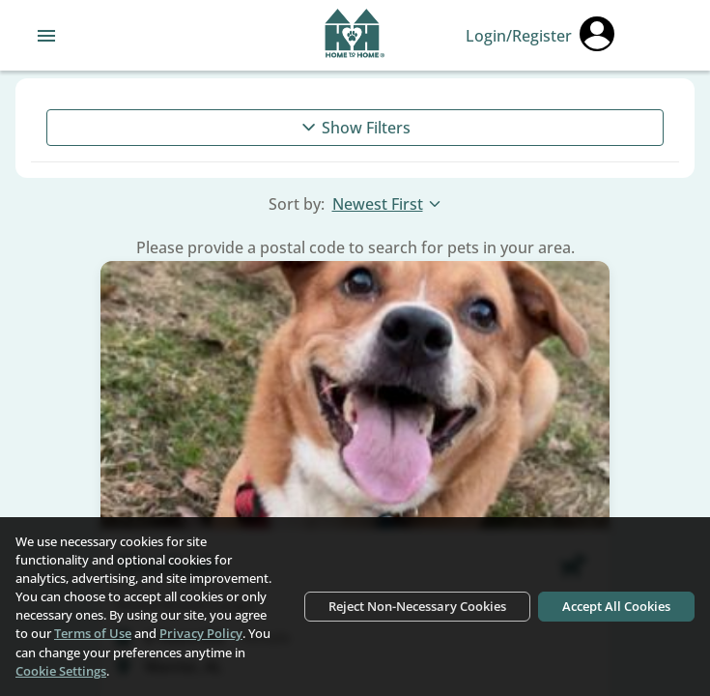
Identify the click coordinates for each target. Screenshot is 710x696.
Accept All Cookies (616, 606)
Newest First (387, 204)
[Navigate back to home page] (355, 36)
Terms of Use (92, 633)
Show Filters (355, 127)
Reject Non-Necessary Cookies (417, 606)
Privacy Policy (200, 633)
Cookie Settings (60, 671)
